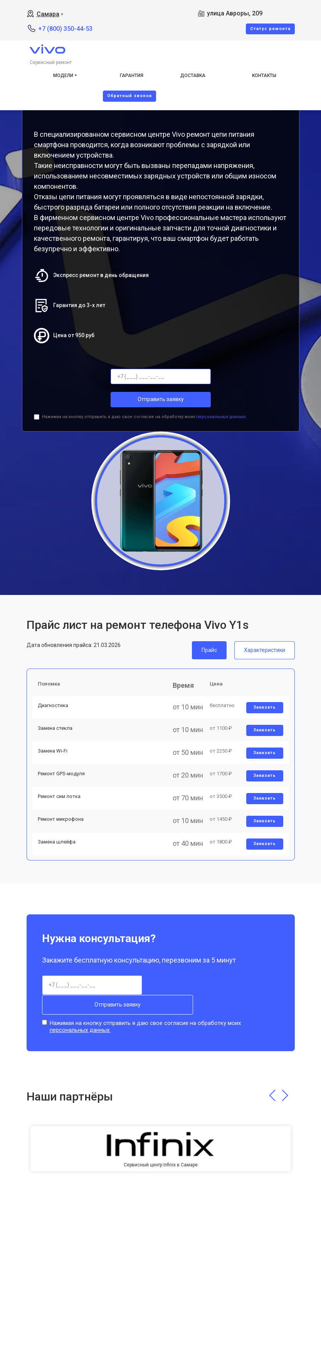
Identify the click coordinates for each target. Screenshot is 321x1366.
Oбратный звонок (129, 95)
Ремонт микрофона (63, 845)
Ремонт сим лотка (61, 819)
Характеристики (264, 650)
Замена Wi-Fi (55, 765)
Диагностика (55, 711)
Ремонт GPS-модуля (63, 792)
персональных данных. (221, 416)
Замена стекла (57, 738)
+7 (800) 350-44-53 (65, 28)
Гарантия (131, 75)
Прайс (209, 650)
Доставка (192, 75)
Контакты (264, 75)
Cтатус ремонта (270, 28)
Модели (63, 75)
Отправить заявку (161, 399)
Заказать (263, 713)
